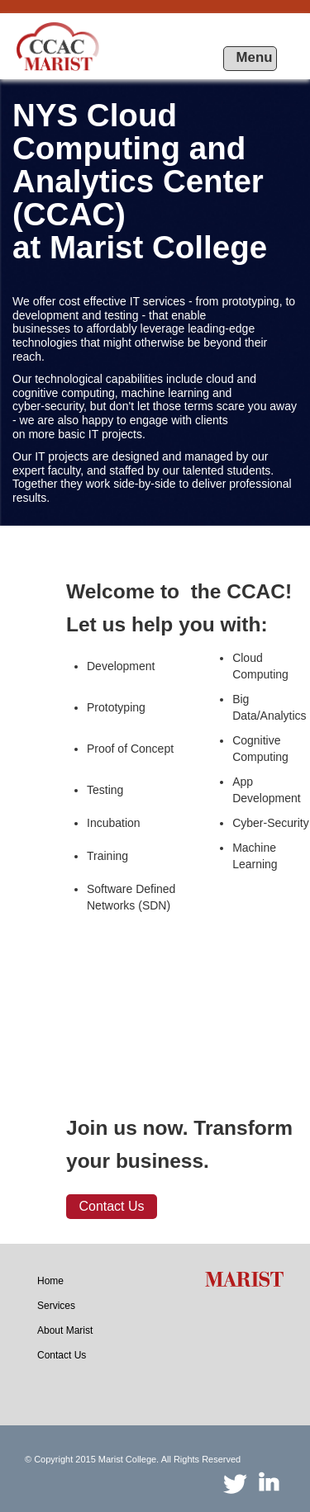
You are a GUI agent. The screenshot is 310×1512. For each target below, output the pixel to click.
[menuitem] (50, 1281)
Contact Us (111, 1206)
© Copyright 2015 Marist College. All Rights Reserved (133, 1459)
